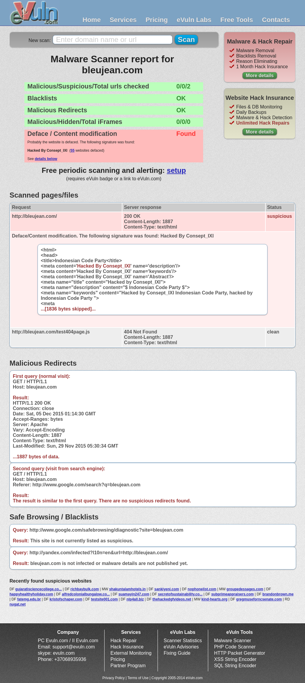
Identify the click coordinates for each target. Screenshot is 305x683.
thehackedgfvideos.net (171, 599)
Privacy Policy (113, 678)
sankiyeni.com (166, 589)
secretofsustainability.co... (180, 594)
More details (259, 75)
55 (72, 150)
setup (176, 170)
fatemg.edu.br (29, 599)
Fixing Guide (177, 653)
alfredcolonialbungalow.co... (86, 594)
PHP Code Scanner (235, 646)
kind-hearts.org (214, 599)
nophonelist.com (202, 589)
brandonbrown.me (278, 594)
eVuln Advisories (181, 646)
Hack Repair (124, 640)
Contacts (276, 20)
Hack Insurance (127, 646)
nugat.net (18, 604)
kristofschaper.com (65, 599)
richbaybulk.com (85, 589)
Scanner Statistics (183, 640)
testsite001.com (104, 599)
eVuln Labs (194, 20)
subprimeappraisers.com (232, 594)
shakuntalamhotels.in (127, 589)
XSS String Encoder (235, 659)
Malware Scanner (232, 640)
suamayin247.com (134, 594)
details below (46, 159)
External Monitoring (131, 653)
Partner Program (128, 665)
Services (123, 20)
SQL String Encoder (235, 665)
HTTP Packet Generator (239, 653)
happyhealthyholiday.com (31, 594)
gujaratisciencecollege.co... (38, 589)
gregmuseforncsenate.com (259, 599)
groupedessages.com (245, 589)
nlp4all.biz (135, 599)
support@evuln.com (73, 646)
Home (92, 20)
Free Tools (236, 20)
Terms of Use (138, 678)
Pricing (157, 20)
